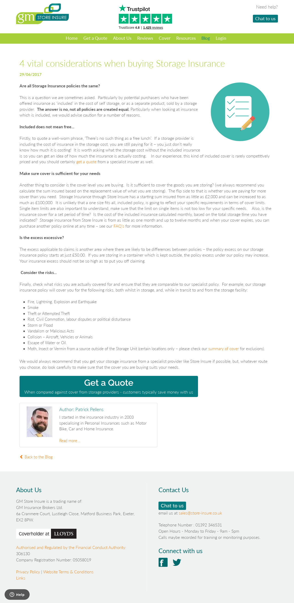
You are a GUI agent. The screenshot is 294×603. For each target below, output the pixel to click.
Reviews (145, 38)
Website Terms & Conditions (68, 571)
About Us (122, 38)
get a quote (86, 161)
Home (72, 38)
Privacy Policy (28, 571)
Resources (186, 38)
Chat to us (265, 18)
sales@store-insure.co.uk (200, 512)
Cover (164, 38)
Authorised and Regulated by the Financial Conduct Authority (70, 547)
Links (20, 577)
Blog (205, 38)
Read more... (69, 440)
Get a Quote (95, 38)
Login (221, 38)
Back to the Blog (36, 456)
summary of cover (223, 348)
